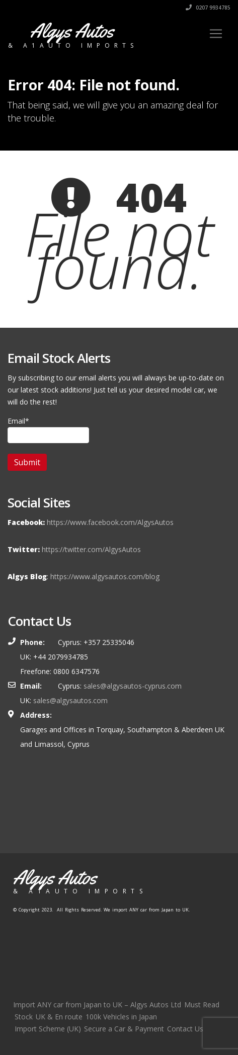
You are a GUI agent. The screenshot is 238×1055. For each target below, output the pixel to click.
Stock (24, 1016)
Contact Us (185, 1028)
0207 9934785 (208, 7)
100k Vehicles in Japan (121, 1016)
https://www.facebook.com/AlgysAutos (110, 522)
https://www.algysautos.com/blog (105, 576)
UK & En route (59, 1016)
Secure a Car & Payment (124, 1028)
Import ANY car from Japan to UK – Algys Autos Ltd (97, 1004)
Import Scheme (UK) (48, 1028)
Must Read (201, 1004)
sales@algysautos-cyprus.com (133, 686)
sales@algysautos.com (70, 700)
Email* (48, 429)
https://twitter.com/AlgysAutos (91, 549)
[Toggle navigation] (216, 34)
